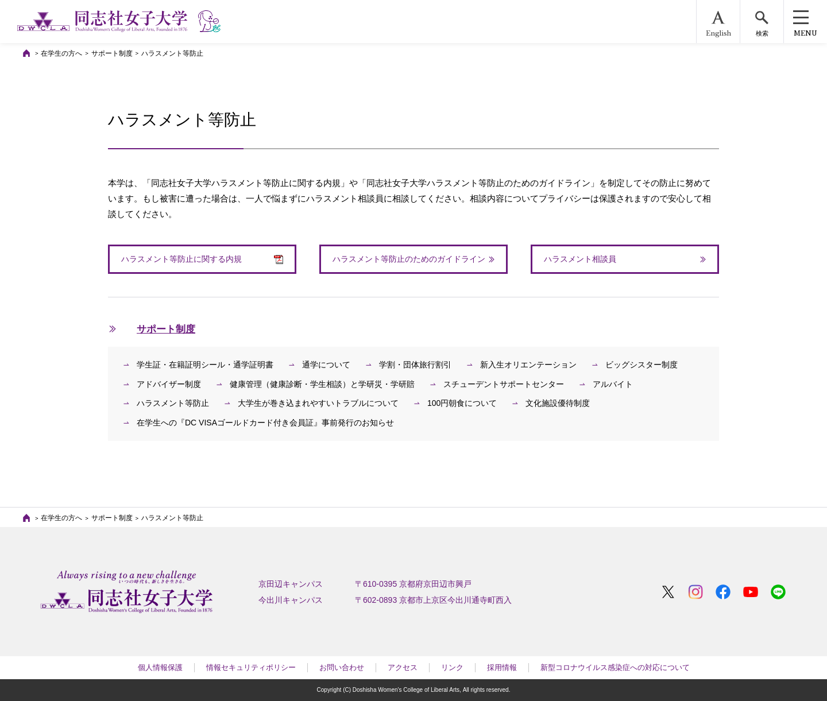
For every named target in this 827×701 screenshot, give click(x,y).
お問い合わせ (341, 667)
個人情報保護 (160, 667)
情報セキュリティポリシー (251, 667)
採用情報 (502, 667)
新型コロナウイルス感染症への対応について (615, 667)
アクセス (403, 667)
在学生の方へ (61, 53)
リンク (452, 667)
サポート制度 (112, 53)
